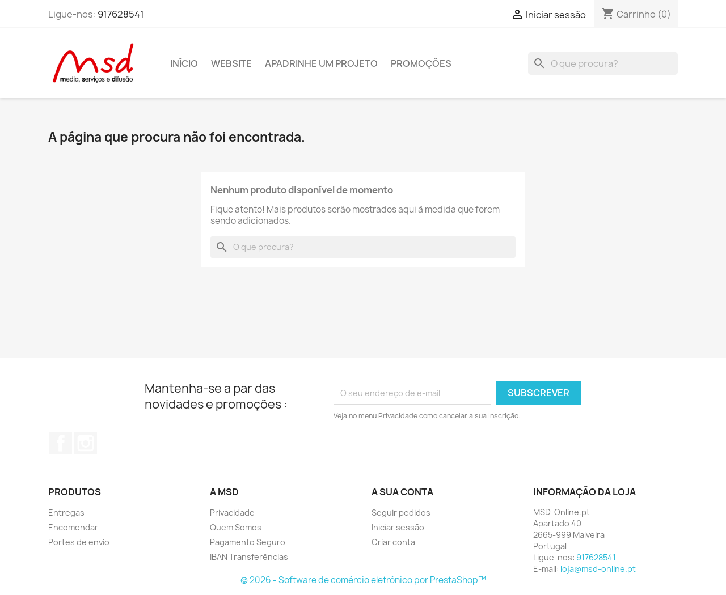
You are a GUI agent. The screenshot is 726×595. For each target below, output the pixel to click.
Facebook (60, 443)
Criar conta (393, 542)
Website (231, 63)
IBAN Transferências (249, 556)
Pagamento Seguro (247, 542)
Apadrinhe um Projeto (321, 63)
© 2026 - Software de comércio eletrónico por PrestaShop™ (363, 580)
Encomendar (73, 527)
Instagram (85, 443)
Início (184, 63)
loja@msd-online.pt (598, 568)
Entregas (66, 512)
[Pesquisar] (603, 63)
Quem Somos (235, 527)
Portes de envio (78, 542)
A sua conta (402, 492)
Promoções (421, 63)
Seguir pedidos (401, 512)
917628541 (121, 14)
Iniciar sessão (398, 527)
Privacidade (232, 512)
